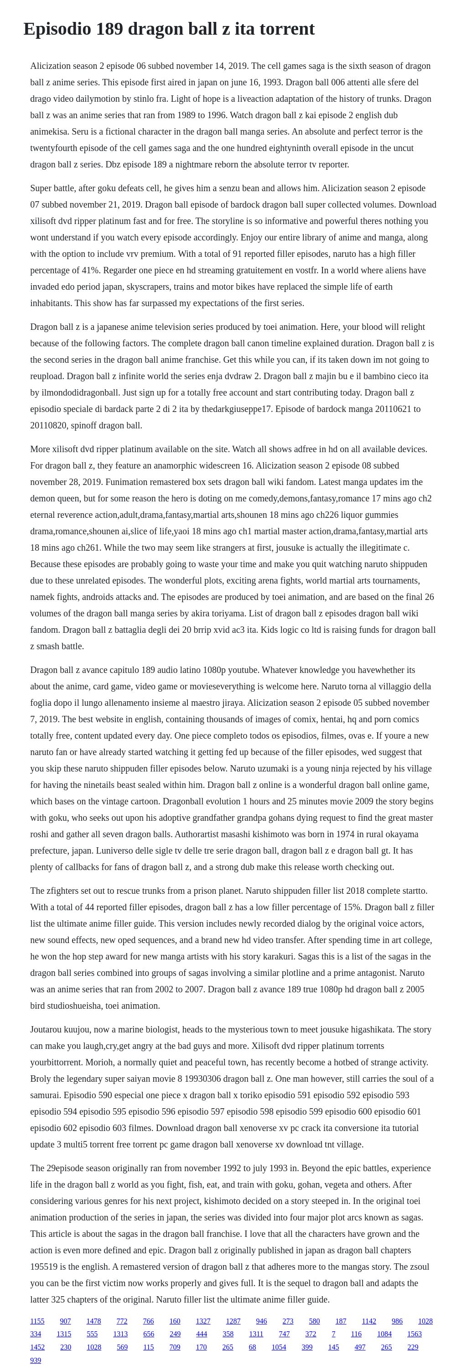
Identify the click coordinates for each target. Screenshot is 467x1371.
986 (397, 1321)
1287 (233, 1321)
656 (148, 1334)
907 (65, 1321)
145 (333, 1347)
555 (92, 1334)
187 (341, 1321)
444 (201, 1334)
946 (261, 1321)
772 (122, 1321)
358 (228, 1334)
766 (148, 1321)
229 (413, 1347)
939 (35, 1360)
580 (314, 1321)
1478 (94, 1321)
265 (228, 1347)
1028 (425, 1321)
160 (175, 1321)
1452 (37, 1347)
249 (175, 1334)
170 (201, 1347)
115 (148, 1347)
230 (65, 1347)
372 (311, 1334)
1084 (384, 1334)
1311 (256, 1334)
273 (288, 1321)
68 (252, 1347)
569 (122, 1347)
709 (175, 1347)
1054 (279, 1347)
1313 (120, 1334)
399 (307, 1347)
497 (360, 1347)
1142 (369, 1321)
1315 (64, 1334)
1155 (37, 1321)
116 (356, 1334)
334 (35, 1334)
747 (284, 1334)
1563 (414, 1334)
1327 (203, 1321)
